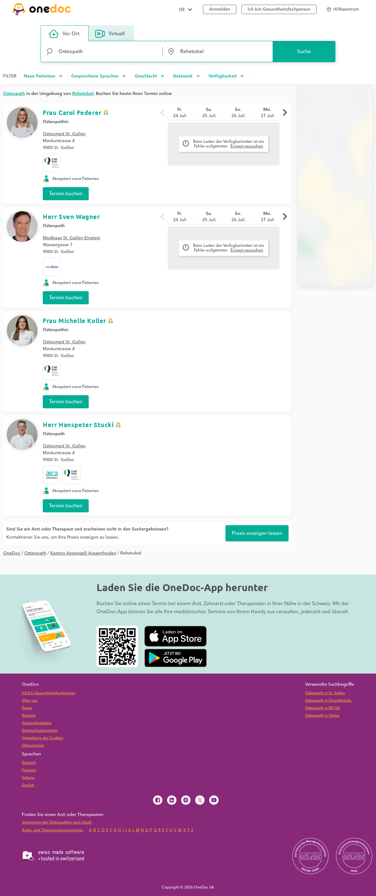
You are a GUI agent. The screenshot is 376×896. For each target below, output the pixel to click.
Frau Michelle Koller (74, 320)
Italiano (28, 777)
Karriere (29, 715)
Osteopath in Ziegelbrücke (328, 700)
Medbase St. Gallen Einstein (71, 238)
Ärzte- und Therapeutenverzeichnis (52, 830)
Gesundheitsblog (37, 723)
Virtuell (110, 34)
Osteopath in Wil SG (322, 708)
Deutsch (29, 762)
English (28, 785)
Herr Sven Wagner (71, 216)
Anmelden (219, 9)
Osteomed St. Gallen (64, 134)
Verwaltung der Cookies (42, 738)
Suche (304, 51)
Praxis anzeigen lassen (257, 533)
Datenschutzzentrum (40, 730)
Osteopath (54, 226)
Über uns (29, 700)
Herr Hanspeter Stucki (78, 425)
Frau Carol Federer (72, 112)
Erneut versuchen (246, 146)
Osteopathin (55, 122)
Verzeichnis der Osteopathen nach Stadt (57, 822)
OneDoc (11, 553)
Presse (27, 708)
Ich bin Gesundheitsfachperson (48, 693)
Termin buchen (65, 193)
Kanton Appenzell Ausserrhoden (83, 553)
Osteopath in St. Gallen (325, 693)
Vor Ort (64, 34)
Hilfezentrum (33, 745)
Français (29, 770)
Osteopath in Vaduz (322, 715)
